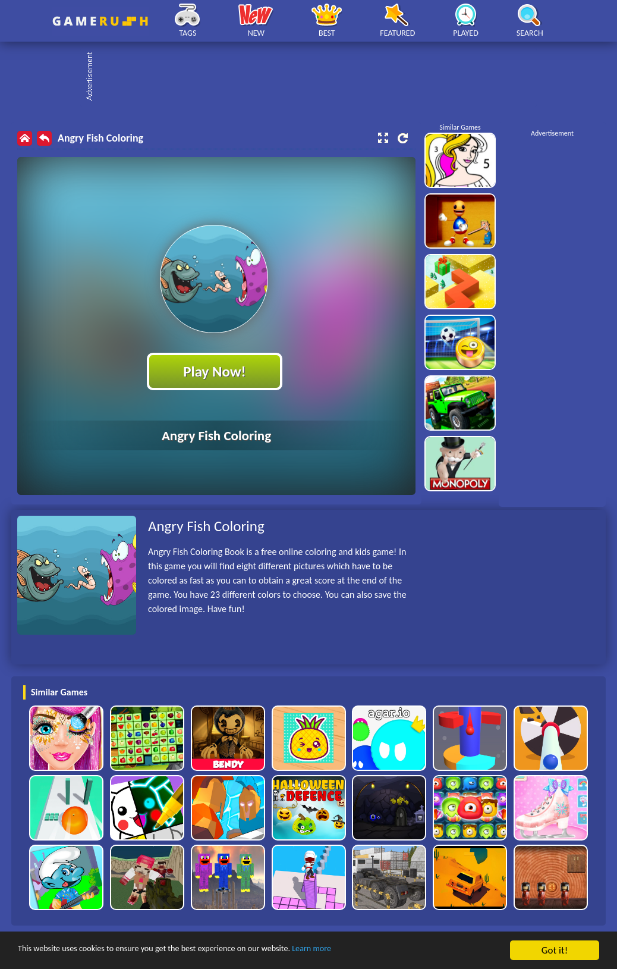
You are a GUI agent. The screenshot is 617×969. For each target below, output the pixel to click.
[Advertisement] (314, 77)
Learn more (371, 951)
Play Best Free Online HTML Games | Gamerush (100, 21)
